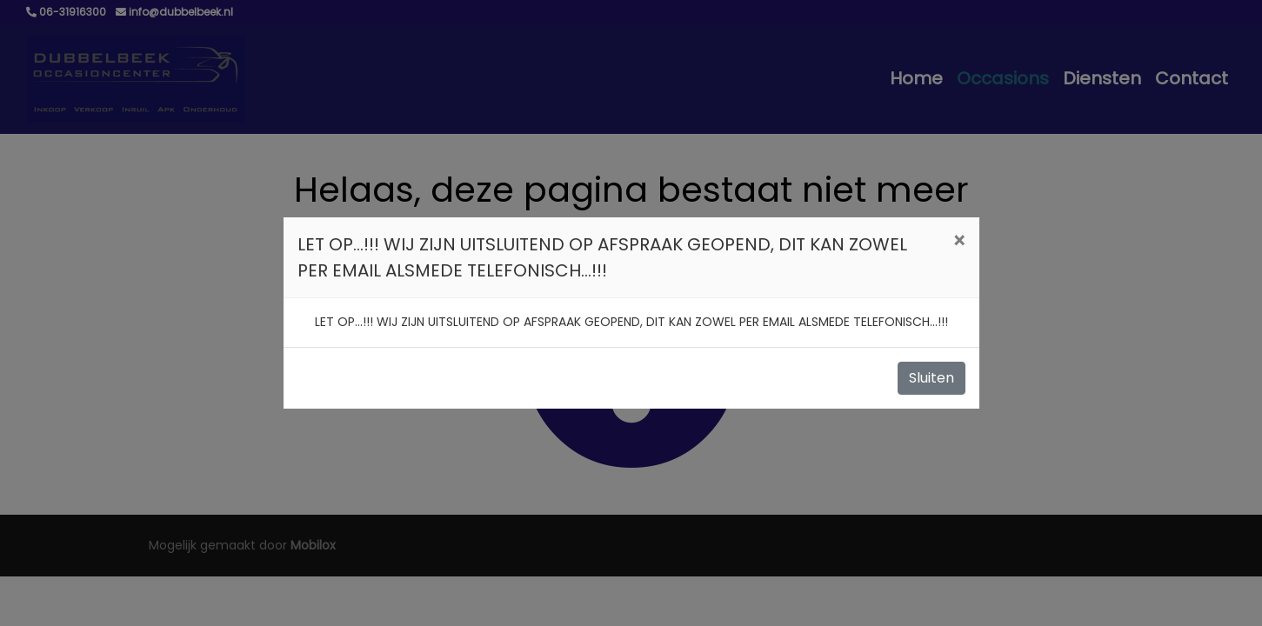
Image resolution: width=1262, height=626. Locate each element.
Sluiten (931, 378)
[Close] (958, 241)
